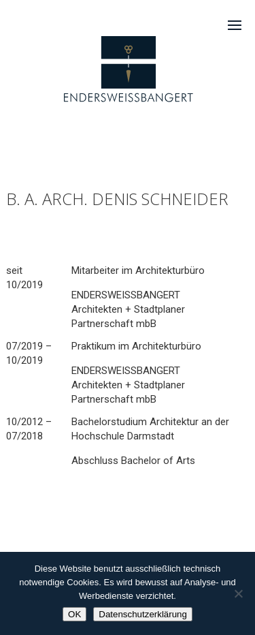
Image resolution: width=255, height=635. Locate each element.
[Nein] (238, 593)
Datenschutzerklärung (143, 614)
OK (74, 614)
